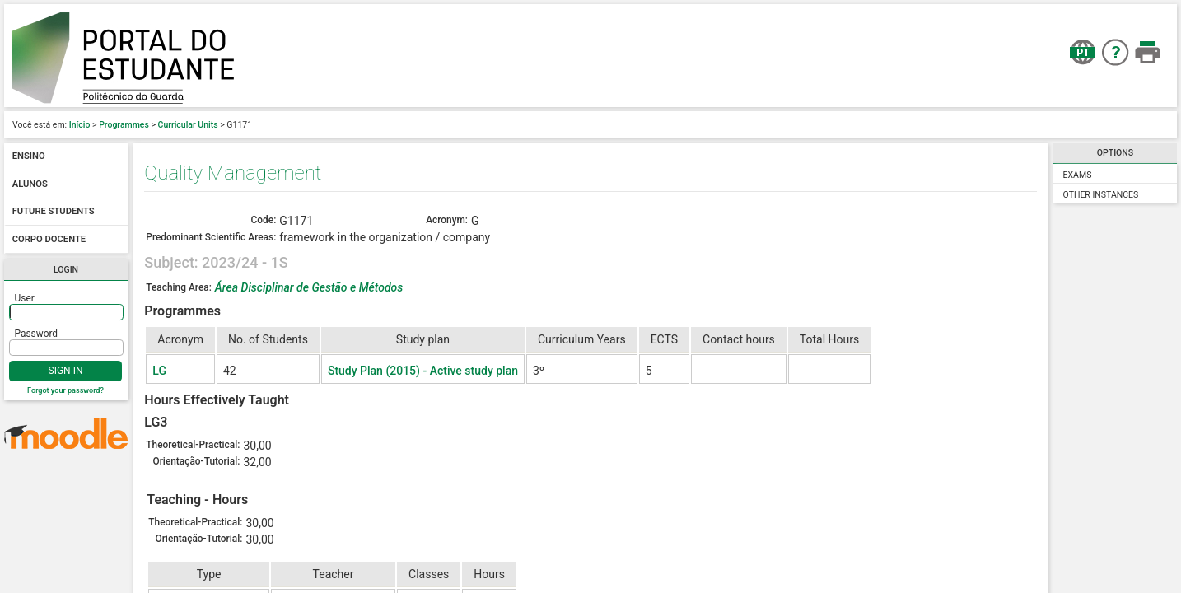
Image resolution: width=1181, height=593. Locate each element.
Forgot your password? (65, 390)
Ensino (28, 157)
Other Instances (1101, 194)
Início (80, 124)
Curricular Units (188, 124)
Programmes (124, 124)
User (25, 298)
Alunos (30, 184)
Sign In (66, 370)
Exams (1077, 175)
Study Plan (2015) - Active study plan (423, 370)
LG (159, 370)
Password (36, 333)
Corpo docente (49, 239)
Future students (53, 212)
